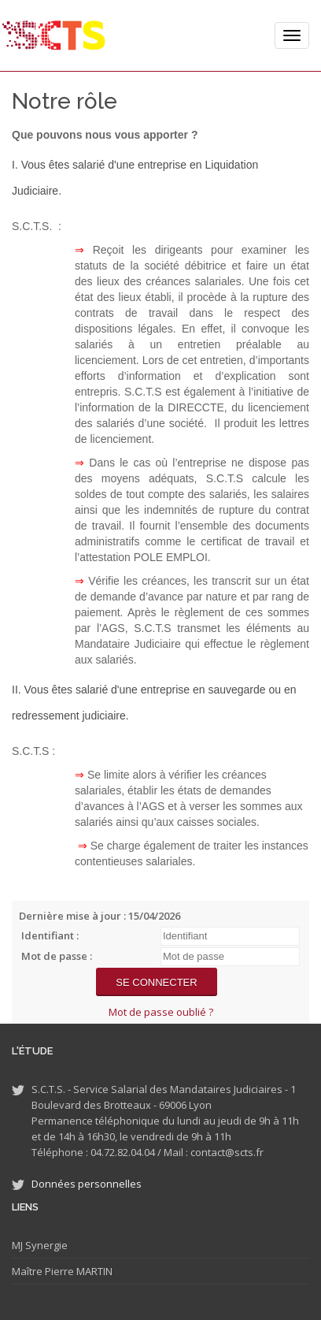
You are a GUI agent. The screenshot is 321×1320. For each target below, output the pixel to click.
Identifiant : (50, 935)
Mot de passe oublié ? (161, 1012)
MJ (17, 1245)
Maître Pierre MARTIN (62, 1271)
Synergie (45, 1245)
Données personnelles (86, 1184)
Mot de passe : (56, 956)
